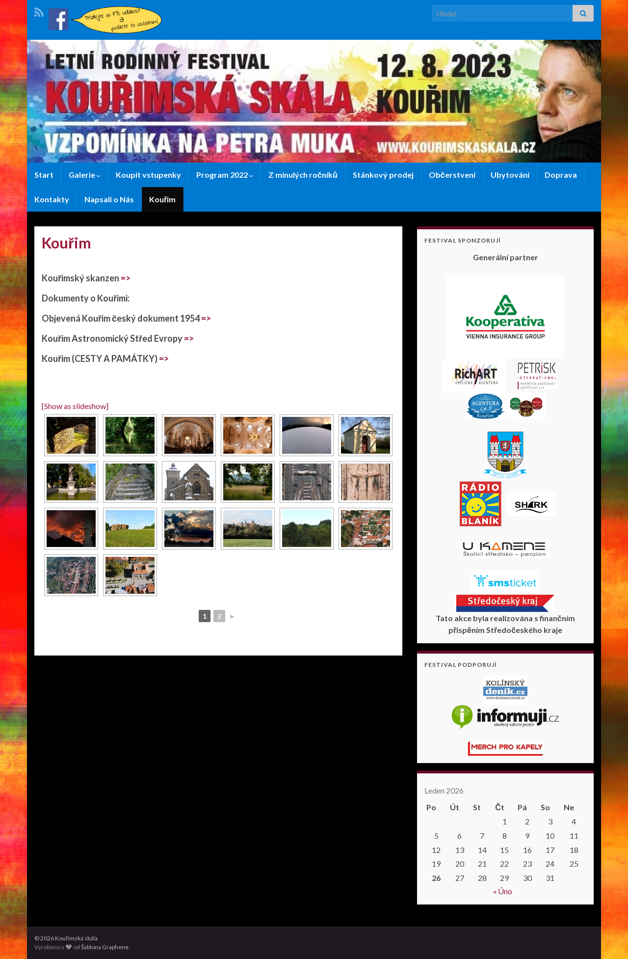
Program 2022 (224, 174)
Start (43, 174)
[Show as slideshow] (75, 406)
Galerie (85, 174)
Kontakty (51, 199)
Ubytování (510, 174)
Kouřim (162, 199)
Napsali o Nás (109, 199)
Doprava (561, 174)
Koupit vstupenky (148, 174)
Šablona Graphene (105, 947)
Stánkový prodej (383, 174)
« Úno (502, 891)
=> (126, 278)
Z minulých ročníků (303, 174)
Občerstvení (452, 174)
